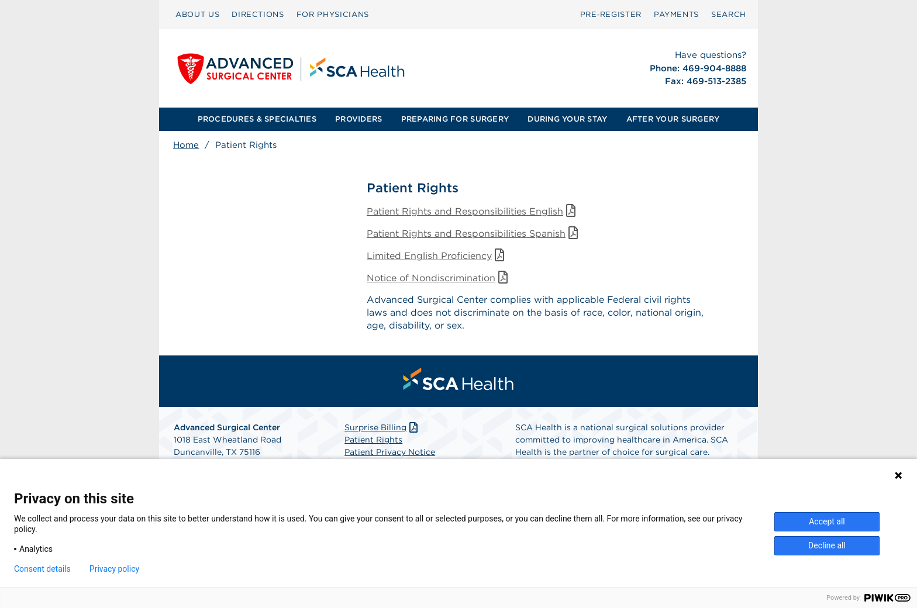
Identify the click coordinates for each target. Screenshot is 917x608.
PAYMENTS (676, 14)
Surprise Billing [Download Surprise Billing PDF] (382, 428)
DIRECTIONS (258, 14)
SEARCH (728, 14)
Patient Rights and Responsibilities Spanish (474, 233)
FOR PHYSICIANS (333, 14)
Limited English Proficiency (437, 255)
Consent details (42, 569)
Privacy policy (114, 569)
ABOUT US (197, 14)
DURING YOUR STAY (567, 119)
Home (186, 145)
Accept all (827, 521)
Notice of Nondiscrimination (439, 278)
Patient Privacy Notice (389, 452)
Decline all (827, 545)
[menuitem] (197, 14)
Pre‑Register (611, 14)
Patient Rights (373, 440)
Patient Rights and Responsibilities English (473, 211)
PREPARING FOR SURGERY (455, 119)
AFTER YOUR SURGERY (673, 119)
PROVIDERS (358, 119)
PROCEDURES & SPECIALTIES (257, 119)
